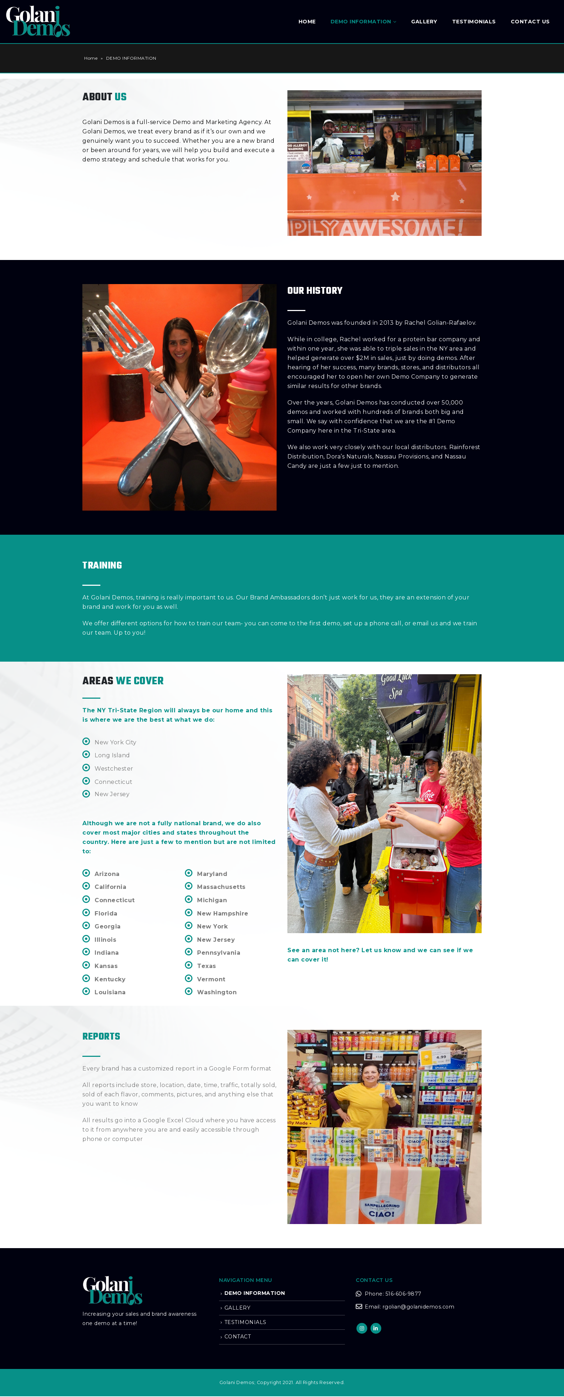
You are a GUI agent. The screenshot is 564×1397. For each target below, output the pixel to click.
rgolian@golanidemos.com (419, 1307)
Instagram (361, 1328)
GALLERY (424, 21)
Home (307, 21)
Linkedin (375, 1328)
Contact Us (530, 21)
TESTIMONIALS (245, 1322)
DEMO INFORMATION (361, 21)
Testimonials (474, 21)
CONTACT (237, 1336)
